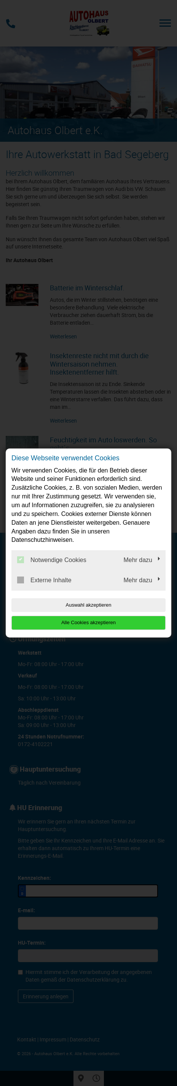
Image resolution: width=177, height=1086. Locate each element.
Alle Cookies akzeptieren (88, 622)
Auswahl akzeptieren (89, 605)
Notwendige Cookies (51, 559)
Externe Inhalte (44, 580)
